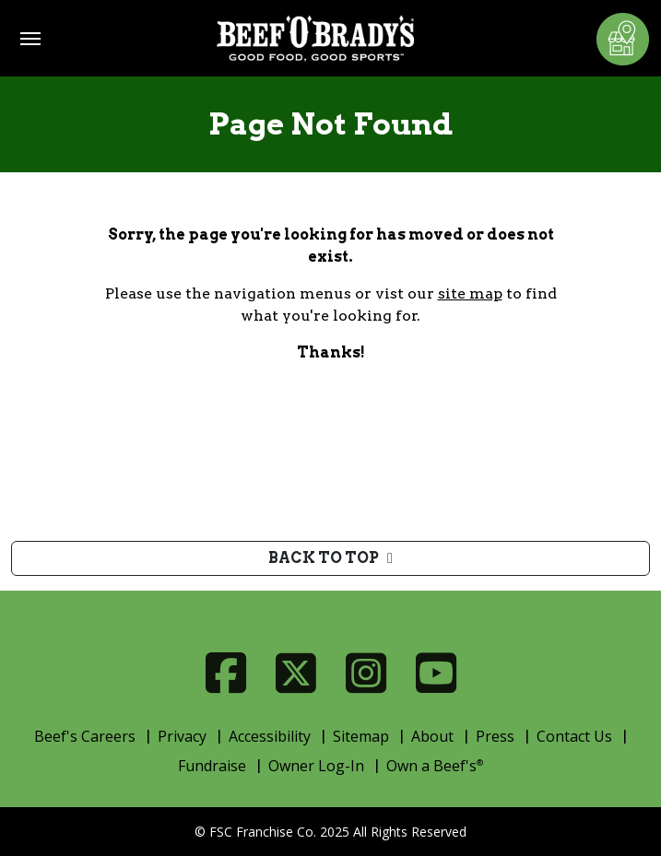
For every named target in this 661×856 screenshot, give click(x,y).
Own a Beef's (434, 766)
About (432, 736)
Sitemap (361, 736)
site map (470, 293)
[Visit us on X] (296, 673)
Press (495, 736)
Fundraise (212, 766)
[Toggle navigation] (30, 38)
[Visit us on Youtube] (436, 673)
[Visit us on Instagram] (366, 673)
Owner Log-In (316, 766)
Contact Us (574, 736)
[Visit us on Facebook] (226, 673)
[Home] (315, 38)
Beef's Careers (85, 736)
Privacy (182, 736)
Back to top (330, 558)
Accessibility (270, 736)
